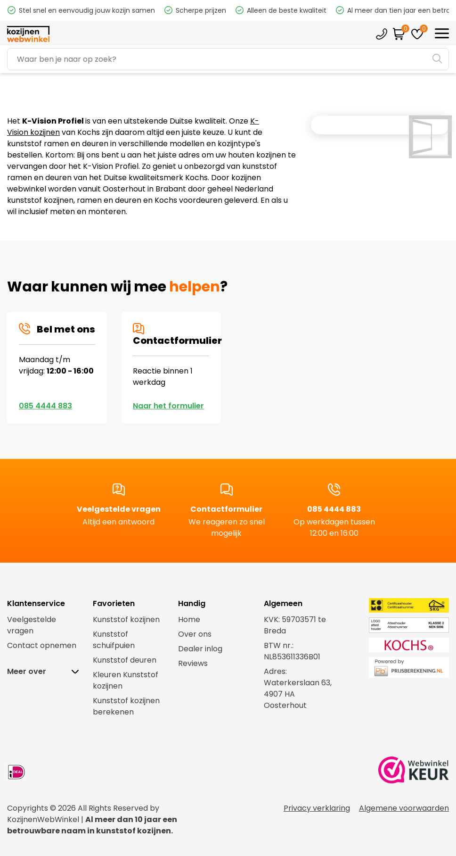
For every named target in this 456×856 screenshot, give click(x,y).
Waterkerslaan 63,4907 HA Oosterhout (298, 694)
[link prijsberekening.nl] (399, 667)
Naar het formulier (168, 405)
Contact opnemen (41, 645)
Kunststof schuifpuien (114, 640)
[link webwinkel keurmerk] (413, 772)
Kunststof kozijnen (126, 619)
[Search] (228, 59)
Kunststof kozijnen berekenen (126, 706)
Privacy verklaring (317, 808)
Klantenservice (382, 34)
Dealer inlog (200, 648)
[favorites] (417, 33)
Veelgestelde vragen (119, 511)
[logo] (28, 34)
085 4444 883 (45, 405)
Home (189, 619)
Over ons (195, 634)
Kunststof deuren (124, 660)
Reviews (193, 663)
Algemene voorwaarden (404, 808)
